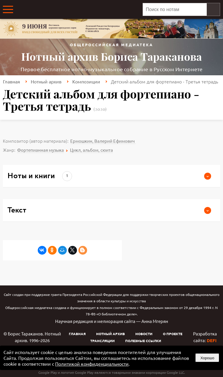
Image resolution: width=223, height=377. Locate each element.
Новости (143, 333)
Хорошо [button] (207, 358)
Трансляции (102, 340)
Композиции (86, 81)
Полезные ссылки (143, 340)
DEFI (212, 340)
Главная (11, 81)
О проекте (172, 333)
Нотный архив (46, 81)
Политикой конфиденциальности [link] (92, 364)
